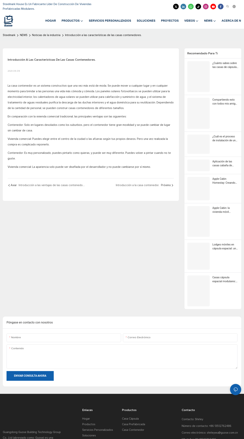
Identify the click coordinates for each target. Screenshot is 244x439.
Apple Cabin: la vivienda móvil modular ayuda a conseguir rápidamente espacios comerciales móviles (225, 175)
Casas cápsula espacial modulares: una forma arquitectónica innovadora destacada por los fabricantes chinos (225, 227)
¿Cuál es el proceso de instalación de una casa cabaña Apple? (224, 120)
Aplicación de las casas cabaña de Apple (222, 136)
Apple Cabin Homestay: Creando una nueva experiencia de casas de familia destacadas (225, 152)
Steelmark (9, 35)
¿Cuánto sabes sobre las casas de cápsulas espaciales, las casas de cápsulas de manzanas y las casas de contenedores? (225, 65)
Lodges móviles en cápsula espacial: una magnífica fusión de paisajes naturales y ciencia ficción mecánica (224, 201)
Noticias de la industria (46, 35)
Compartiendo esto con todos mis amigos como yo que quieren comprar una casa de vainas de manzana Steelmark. (225, 94)
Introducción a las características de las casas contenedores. (103, 35)
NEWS (23, 35)
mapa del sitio (108, 431)
